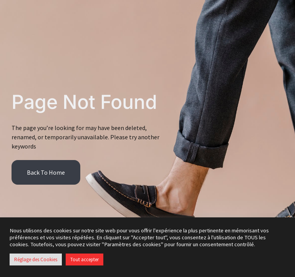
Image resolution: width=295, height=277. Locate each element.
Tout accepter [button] (84, 259)
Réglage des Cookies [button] (35, 259)
